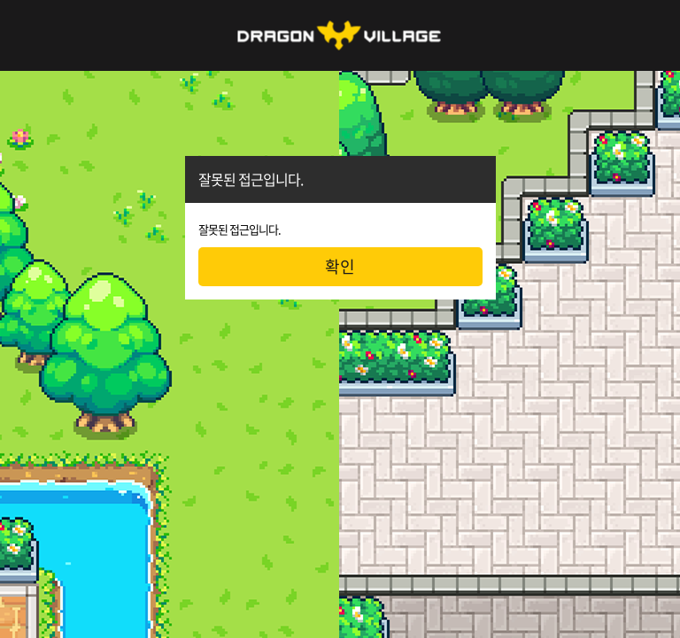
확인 (340, 266)
